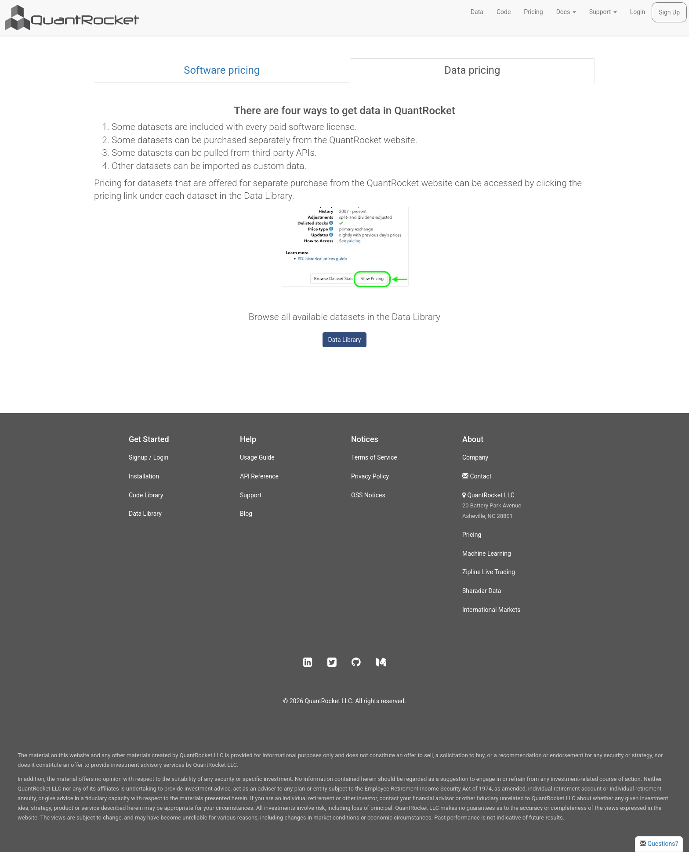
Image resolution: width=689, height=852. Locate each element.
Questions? (662, 843)
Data (477, 11)
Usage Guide (257, 457)
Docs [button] (566, 11)
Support (250, 495)
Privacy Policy (370, 476)
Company (475, 457)
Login (637, 11)
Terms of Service (374, 457)
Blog (246, 513)
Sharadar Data (481, 590)
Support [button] (603, 11)
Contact (480, 476)
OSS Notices (368, 495)
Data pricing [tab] (472, 70)
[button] (308, 662)
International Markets (491, 609)
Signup (138, 457)
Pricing (533, 11)
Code (504, 11)
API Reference (259, 476)
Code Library (146, 495)
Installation (144, 476)
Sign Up (669, 12)
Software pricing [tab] (222, 70)
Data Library (344, 339)
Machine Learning (486, 553)
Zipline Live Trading (488, 571)
